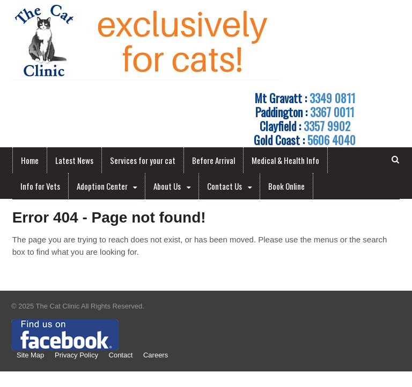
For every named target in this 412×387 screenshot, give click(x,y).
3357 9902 (327, 125)
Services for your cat (142, 160)
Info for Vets (40, 186)
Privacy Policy (76, 355)
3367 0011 (332, 111)
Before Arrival (213, 160)
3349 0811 (332, 97)
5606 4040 (331, 139)
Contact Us (224, 186)
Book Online (286, 186)
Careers (155, 355)
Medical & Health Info (285, 160)
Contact (121, 355)
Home (30, 160)
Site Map (30, 355)
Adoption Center (102, 186)
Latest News (74, 160)
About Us (167, 186)
